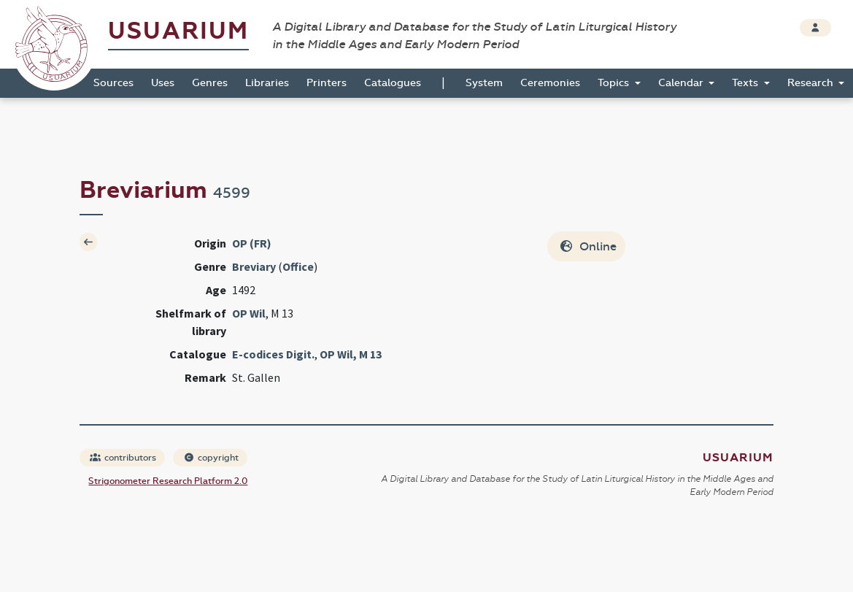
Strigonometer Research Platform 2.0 (167, 481)
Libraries (267, 83)
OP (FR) (251, 243)
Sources (113, 83)
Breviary (254, 266)
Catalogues (392, 83)
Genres (210, 83)
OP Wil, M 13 (351, 354)
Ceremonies (550, 83)
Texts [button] (746, 83)
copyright (211, 458)
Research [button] (811, 83)
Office (298, 266)
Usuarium (178, 31)
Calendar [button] (682, 83)
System (484, 83)
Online (588, 246)
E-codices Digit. (273, 354)
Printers (326, 83)
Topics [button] (615, 83)
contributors (123, 458)
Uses (162, 83)
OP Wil (249, 313)
